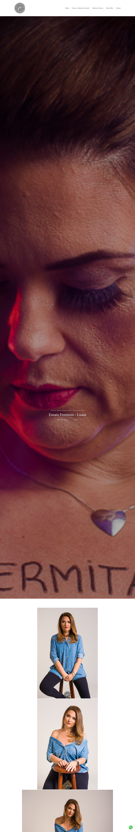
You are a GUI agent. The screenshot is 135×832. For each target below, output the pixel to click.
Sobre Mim (109, 8)
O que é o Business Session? (81, 8)
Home (67, 8)
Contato (118, 8)
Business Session (98, 8)
